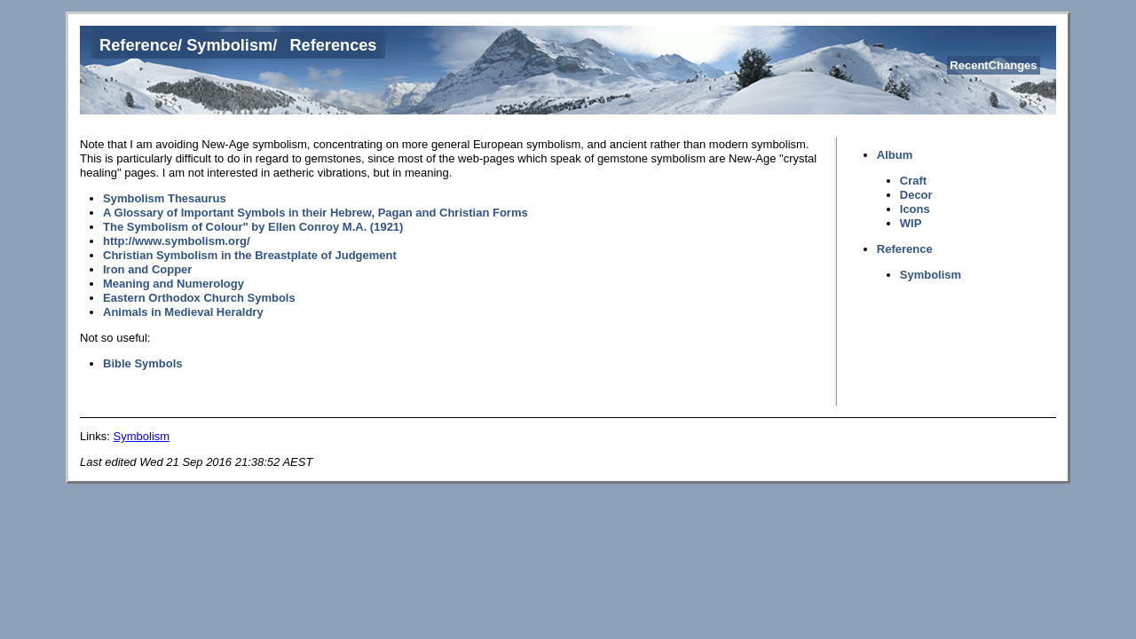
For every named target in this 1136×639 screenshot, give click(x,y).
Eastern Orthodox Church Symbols (199, 297)
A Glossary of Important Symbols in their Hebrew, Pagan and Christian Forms (315, 212)
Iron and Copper (147, 269)
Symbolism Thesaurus (164, 198)
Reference (138, 45)
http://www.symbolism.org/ (176, 241)
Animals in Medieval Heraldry (183, 312)
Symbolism (229, 45)
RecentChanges (993, 65)
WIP (911, 223)
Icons (915, 209)
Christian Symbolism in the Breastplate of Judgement (250, 255)
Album (894, 155)
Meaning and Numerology (173, 283)
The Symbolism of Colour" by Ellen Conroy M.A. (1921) (253, 226)
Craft (913, 180)
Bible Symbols (143, 363)
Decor (916, 194)
